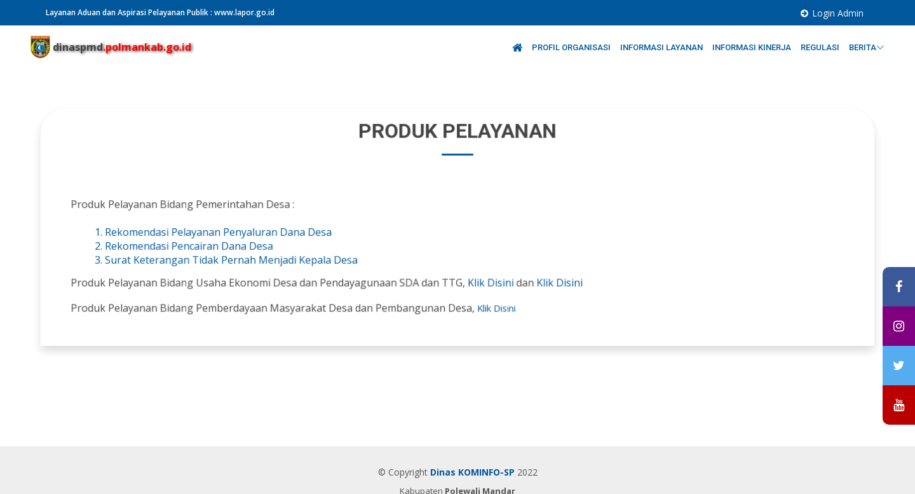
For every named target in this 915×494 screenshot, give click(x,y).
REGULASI (821, 47)
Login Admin (838, 13)
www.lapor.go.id (244, 12)
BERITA (866, 47)
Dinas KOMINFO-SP (472, 472)
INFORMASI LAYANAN (662, 47)
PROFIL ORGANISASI (572, 47)
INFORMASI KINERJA (752, 47)
